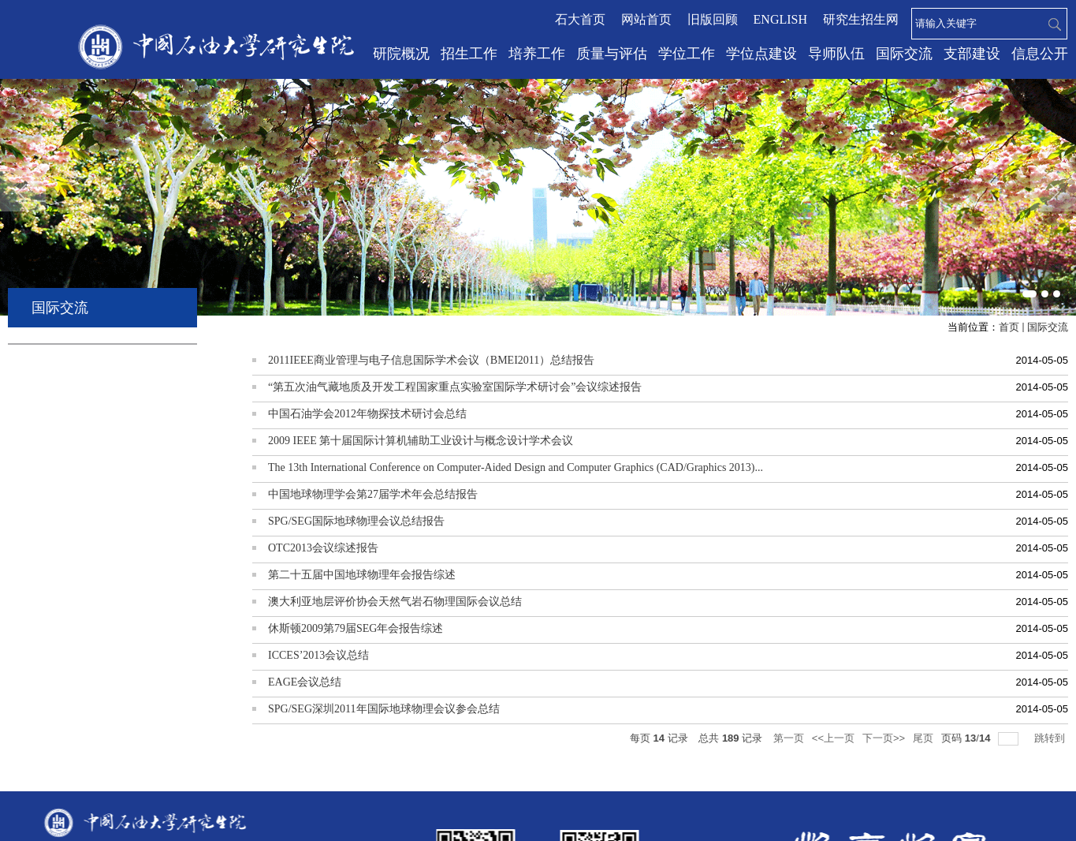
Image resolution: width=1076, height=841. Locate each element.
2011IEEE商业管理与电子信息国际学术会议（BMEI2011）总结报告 (431, 360)
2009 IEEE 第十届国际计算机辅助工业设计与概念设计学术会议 (420, 441)
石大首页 (580, 19)
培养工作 (536, 54)
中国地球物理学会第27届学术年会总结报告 (373, 494)
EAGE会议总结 (304, 682)
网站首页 (646, 19)
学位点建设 (761, 54)
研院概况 (401, 54)
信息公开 (1039, 54)
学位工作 (686, 54)
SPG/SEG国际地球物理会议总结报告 (356, 521)
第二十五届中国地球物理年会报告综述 (362, 575)
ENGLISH (780, 19)
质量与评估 (611, 54)
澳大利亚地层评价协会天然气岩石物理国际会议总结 (395, 601)
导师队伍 (836, 54)
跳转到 (1051, 738)
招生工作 (469, 54)
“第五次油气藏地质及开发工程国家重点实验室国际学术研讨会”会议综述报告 (455, 387)
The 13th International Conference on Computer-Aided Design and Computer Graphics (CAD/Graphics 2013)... (515, 467)
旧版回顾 (712, 19)
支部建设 (972, 54)
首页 (1009, 327)
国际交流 (904, 54)
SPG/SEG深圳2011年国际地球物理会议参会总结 (384, 709)
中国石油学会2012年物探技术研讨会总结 (367, 414)
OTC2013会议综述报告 (323, 548)
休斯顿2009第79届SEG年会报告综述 (355, 628)
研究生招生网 (861, 19)
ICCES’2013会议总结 (318, 655)
